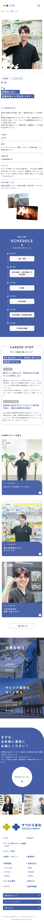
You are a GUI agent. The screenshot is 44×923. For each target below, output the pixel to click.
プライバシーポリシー (27, 917)
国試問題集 (32, 886)
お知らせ (31, 881)
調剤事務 (30, 876)
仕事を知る (32, 863)
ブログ (7, 886)
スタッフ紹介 (10, 11)
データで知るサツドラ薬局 (15, 843)
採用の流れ (7, 872)
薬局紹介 (31, 856)
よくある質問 (9, 881)
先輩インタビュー (11, 856)
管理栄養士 (31, 872)
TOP (2, 11)
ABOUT (31, 838)
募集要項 (6, 876)
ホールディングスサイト (10, 917)
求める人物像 (8, 868)
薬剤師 (30, 868)
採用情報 (7, 863)
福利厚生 (6, 846)
